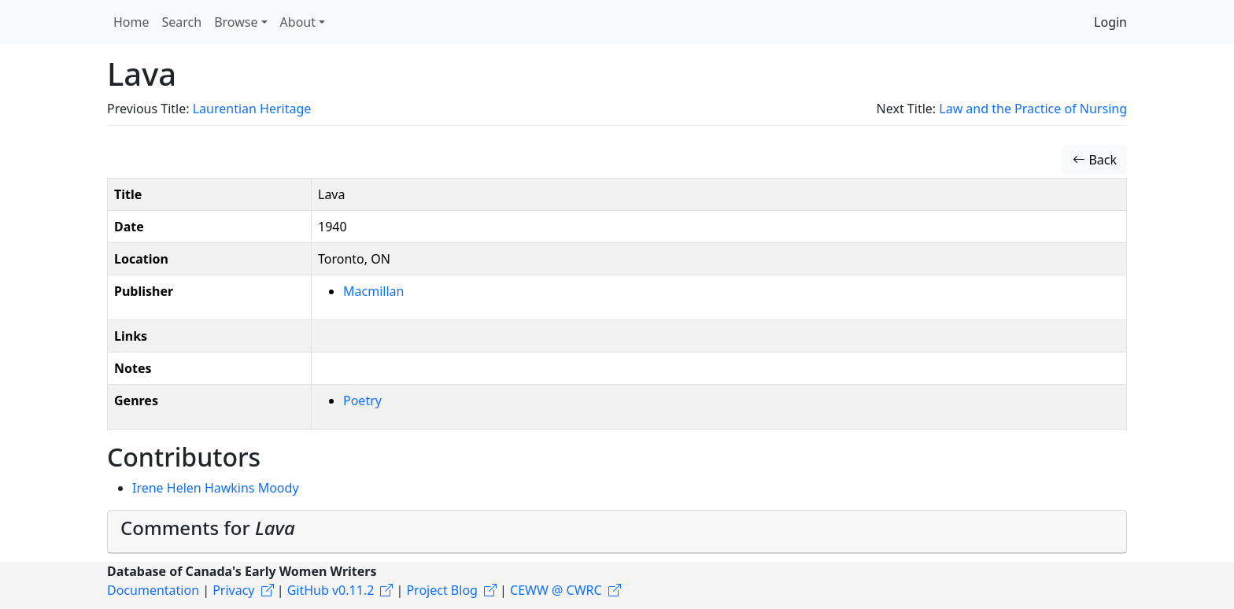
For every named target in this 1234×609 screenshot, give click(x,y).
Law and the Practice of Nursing (1033, 108)
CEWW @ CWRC (556, 590)
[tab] (617, 532)
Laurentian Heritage (252, 108)
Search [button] (182, 22)
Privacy (233, 590)
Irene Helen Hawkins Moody (215, 487)
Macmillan (373, 291)
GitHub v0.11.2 (331, 590)
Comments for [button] (207, 528)
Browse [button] (235, 22)
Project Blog (441, 590)
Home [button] (131, 22)
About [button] (298, 22)
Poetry (362, 400)
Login (1110, 22)
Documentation (153, 590)
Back (1095, 159)
